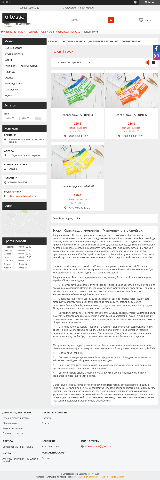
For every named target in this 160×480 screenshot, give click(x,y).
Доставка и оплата (73, 41)
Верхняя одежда (13, 48)
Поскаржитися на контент (86, 477)
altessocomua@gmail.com (22, 196)
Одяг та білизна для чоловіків (64, 31)
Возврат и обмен (132, 41)
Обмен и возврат (11, 423)
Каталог (53, 41)
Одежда (9, 77)
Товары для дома (14, 83)
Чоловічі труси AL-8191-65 (77, 186)
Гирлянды (10, 71)
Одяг (43, 31)
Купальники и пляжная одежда (21, 65)
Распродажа (11, 89)
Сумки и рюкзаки (14, 54)
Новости (46, 418)
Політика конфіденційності (112, 477)
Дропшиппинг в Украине (103, 41)
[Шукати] (111, 20)
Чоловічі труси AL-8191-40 (77, 115)
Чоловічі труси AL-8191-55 (131, 115)
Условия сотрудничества (15, 418)
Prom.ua (95, 474)
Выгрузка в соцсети (12, 433)
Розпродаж (33, 31)
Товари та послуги (15, 31)
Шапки (8, 60)
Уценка (8, 95)
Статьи (45, 423)
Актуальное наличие (13, 428)
